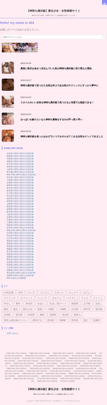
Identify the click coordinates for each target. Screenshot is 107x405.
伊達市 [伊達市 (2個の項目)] (29, 303)
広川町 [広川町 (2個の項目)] (75, 309)
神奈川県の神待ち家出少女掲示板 (21, 174)
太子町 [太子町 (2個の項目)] (87, 303)
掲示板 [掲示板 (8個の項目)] (99, 309)
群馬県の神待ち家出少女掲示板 (20, 185)
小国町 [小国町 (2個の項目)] (50, 309)
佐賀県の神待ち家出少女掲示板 (20, 262)
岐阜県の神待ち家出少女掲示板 (20, 211)
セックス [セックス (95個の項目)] (73, 292)
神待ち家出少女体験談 (16, 278)
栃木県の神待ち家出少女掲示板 (20, 188)
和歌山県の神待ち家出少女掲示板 (21, 230)
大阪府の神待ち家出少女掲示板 (20, 214)
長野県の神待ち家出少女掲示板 (20, 201)
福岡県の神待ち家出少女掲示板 (20, 257)
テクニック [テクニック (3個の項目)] (10, 297)
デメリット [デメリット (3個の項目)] (27, 297)
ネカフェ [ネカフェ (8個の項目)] (57, 297)
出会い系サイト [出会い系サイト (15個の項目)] (57, 303)
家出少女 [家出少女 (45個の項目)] (28, 309)
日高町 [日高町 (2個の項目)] (7, 314)
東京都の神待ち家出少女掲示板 (20, 172)
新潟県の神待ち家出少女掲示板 (20, 190)
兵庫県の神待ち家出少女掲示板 (20, 217)
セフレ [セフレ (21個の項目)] (86, 292)
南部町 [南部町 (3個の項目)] (75, 303)
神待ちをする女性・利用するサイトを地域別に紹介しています (53, 394)
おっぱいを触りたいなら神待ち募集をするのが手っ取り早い (51, 119)
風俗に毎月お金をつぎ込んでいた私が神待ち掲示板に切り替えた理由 (56, 68)
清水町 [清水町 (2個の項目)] (65, 314)
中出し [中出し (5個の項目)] (7, 303)
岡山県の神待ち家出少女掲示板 (20, 235)
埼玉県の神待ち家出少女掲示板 (20, 177)
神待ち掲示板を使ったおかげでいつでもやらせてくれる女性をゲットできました (62, 136)
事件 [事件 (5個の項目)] (18, 303)
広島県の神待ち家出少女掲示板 (20, 233)
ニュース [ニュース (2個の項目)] (42, 297)
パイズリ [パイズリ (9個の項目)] (71, 297)
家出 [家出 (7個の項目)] (15, 309)
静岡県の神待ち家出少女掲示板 (20, 209)
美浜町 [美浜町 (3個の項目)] (50, 320)
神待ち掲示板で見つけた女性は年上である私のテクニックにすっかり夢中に (59, 85)
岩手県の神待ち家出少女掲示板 (20, 164)
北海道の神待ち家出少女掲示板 (20, 153)
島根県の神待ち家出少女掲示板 (20, 241)
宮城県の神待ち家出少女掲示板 (20, 158)
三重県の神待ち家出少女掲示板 (20, 222)
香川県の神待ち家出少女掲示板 (20, 251)
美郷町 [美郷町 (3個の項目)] (62, 320)
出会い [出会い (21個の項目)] (41, 303)
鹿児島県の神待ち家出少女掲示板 (21, 272)
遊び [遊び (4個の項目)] (85, 320)
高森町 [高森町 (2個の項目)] (96, 320)
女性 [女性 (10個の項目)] (97, 303)
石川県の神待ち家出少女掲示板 (20, 193)
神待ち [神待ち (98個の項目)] (77, 314)
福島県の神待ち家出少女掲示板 (20, 161)
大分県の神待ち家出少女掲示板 (20, 267)
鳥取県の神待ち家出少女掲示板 (20, 243)
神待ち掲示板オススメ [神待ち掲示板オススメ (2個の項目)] (16, 320)
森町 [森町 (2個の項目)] (42, 314)
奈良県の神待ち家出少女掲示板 (20, 227)
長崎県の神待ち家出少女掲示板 (20, 265)
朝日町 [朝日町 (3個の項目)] (19, 314)
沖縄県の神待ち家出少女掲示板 (20, 275)
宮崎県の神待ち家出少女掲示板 (20, 270)
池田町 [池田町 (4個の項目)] (53, 314)
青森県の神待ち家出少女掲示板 (20, 156)
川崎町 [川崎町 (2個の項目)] (62, 309)
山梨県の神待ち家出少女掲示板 (20, 203)
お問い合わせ (12, 333)
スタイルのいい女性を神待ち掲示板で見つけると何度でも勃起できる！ (57, 102)
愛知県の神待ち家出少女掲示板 (20, 206)
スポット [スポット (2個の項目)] (59, 292)
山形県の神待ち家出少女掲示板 (20, 169)
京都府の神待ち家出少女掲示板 (20, 219)
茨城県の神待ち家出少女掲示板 (20, 182)
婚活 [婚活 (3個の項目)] (6, 309)
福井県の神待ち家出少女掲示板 (20, 198)
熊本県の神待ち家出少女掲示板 (20, 259)
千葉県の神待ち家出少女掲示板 (20, 180)
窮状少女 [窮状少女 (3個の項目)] (37, 320)
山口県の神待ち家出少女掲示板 (20, 238)
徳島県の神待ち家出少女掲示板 (20, 254)
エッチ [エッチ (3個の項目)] (31, 292)
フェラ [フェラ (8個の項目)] (84, 297)
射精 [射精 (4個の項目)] (39, 309)
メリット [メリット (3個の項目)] (98, 297)
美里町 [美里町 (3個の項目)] (74, 320)
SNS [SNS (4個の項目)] (20, 292)
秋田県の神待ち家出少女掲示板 (20, 166)
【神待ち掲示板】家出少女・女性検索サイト (53, 10)
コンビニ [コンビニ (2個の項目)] (44, 292)
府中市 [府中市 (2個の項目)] (87, 309)
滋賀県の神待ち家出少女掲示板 (20, 225)
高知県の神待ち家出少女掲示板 (20, 246)
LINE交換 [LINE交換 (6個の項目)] (9, 292)
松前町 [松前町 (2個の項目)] (31, 314)
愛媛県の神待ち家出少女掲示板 (20, 249)
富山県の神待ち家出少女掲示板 (20, 196)
